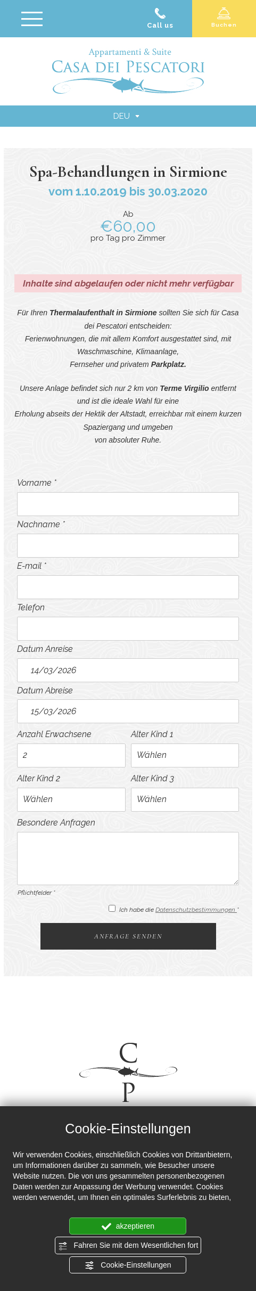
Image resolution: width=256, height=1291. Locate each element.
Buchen (224, 17)
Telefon (31, 607)
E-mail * (31, 566)
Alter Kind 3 (152, 778)
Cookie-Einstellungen (128, 1265)
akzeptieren (128, 1226)
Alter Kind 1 (152, 734)
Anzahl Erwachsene (54, 734)
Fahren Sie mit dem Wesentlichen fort (128, 1246)
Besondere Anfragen (56, 823)
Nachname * (41, 524)
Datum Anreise (45, 649)
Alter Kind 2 (38, 778)
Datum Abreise (45, 690)
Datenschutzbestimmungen (196, 909)
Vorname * (36, 483)
